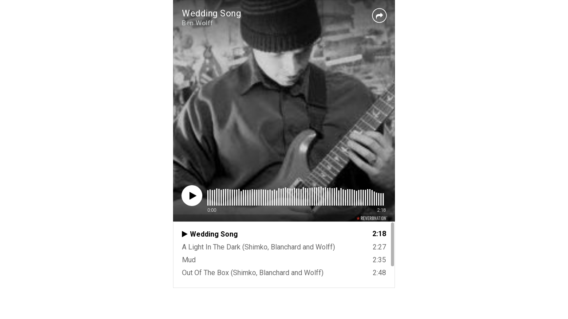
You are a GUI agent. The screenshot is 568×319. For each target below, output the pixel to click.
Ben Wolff (197, 23)
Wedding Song (211, 13)
